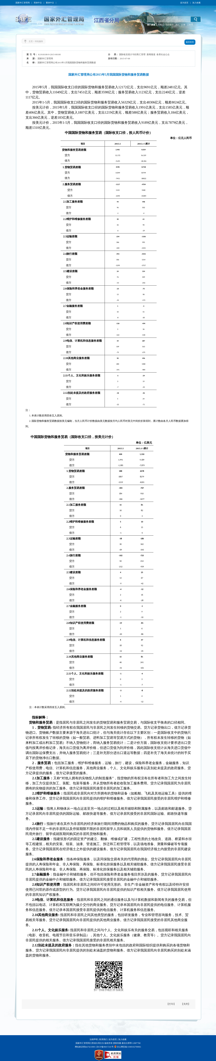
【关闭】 (185, 1004)
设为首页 (184, 3)
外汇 (178, 25)
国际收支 (170, 25)
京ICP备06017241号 (105, 1047)
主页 (31, 41)
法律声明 (94, 1039)
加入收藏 (196, 3)
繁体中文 (50, 3)
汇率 (183, 25)
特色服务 (39, 41)
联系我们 (103, 1039)
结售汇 (161, 25)
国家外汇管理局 (23, 3)
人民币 (190, 25)
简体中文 (38, 3)
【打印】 (171, 1004)
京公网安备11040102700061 (129, 1047)
